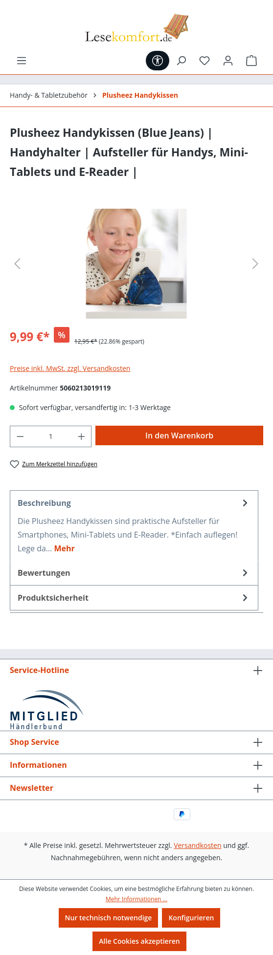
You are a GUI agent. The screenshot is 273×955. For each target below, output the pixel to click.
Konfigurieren (191, 917)
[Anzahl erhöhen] (81, 437)
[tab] (134, 525)
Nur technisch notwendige (108, 917)
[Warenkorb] (251, 60)
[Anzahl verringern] (20, 437)
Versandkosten (197, 845)
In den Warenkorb (179, 435)
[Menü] (21, 60)
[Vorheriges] (17, 264)
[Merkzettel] (204, 60)
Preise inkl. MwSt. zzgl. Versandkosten (70, 368)
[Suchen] (181, 60)
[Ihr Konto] (228, 60)
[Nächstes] (255, 264)
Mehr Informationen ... (136, 899)
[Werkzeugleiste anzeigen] (157, 60)
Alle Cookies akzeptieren (139, 941)
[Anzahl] (51, 437)
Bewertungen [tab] (134, 572)
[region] (136, 264)
